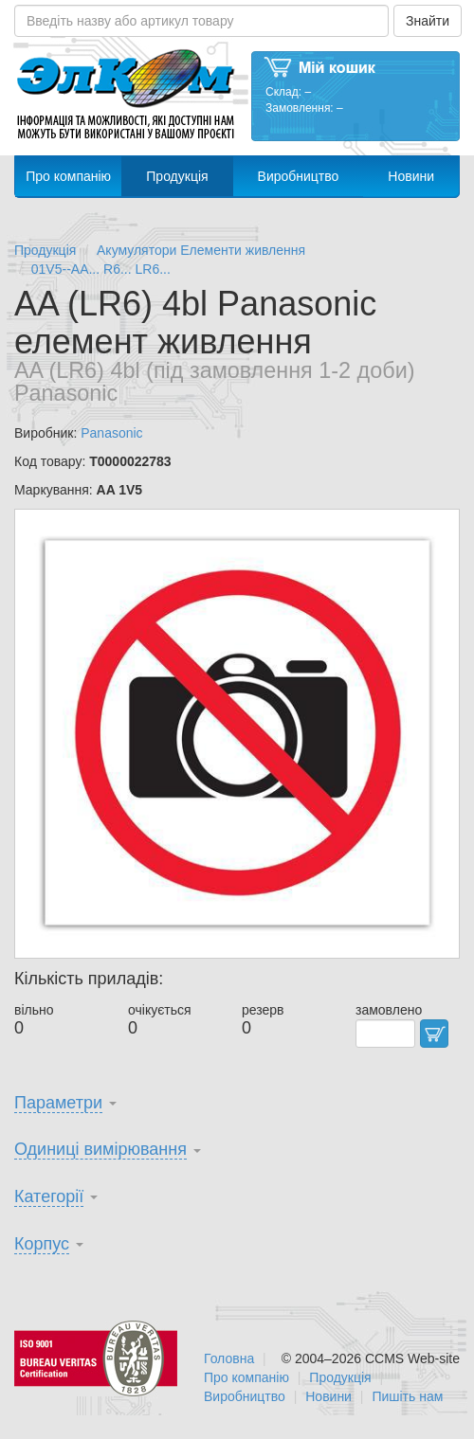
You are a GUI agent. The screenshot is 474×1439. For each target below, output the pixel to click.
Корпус (41, 1243)
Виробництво (298, 176)
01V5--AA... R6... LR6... (101, 269)
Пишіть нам (407, 1396)
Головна (229, 1358)
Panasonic (111, 433)
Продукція (177, 176)
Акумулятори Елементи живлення (201, 250)
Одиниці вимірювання (100, 1149)
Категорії (48, 1196)
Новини (411, 176)
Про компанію (68, 176)
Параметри (58, 1102)
